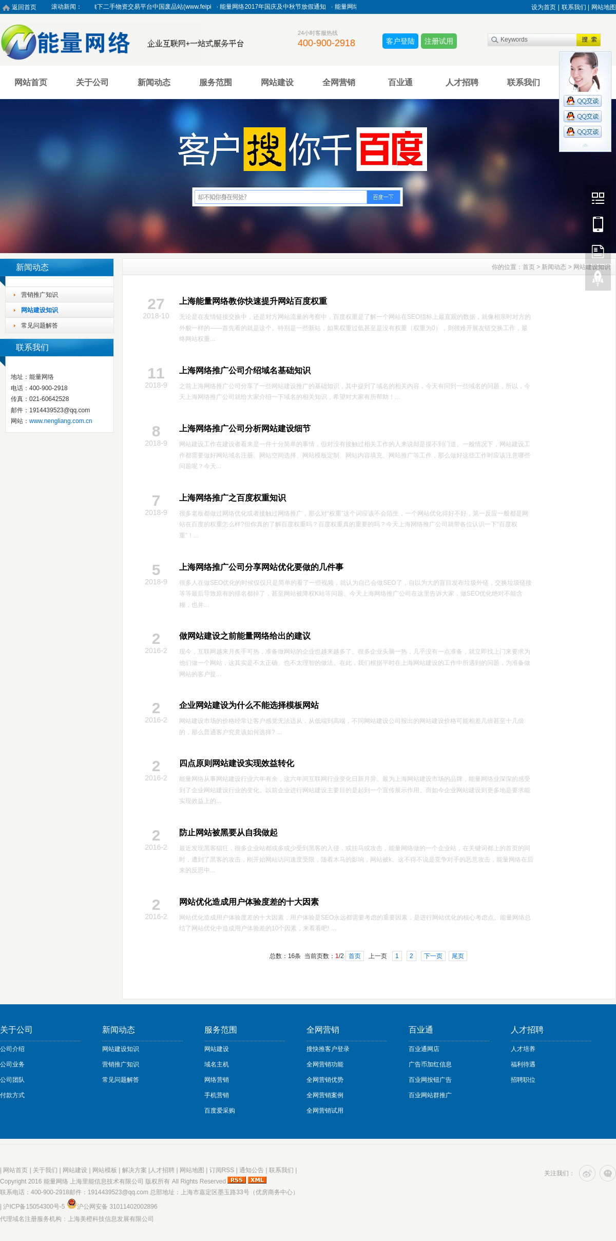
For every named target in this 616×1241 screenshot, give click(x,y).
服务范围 (215, 82)
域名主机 (216, 1064)
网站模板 (104, 1170)
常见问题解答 (39, 325)
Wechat (598, 198)
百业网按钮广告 (430, 1079)
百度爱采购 (219, 1110)
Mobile (598, 224)
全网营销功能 (324, 1064)
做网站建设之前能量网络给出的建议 (245, 636)
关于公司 (92, 82)
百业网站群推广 (430, 1095)
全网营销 (338, 82)
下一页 (433, 956)
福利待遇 (523, 1064)
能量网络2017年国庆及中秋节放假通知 (279, 6)
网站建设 (277, 82)
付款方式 (12, 1095)
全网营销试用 (324, 1110)
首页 (529, 267)
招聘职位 (523, 1079)
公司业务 (12, 1064)
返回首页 (24, 7)
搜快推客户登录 (328, 1049)
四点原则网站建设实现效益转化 (236, 763)
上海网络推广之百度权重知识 (232, 497)
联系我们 (523, 82)
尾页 (458, 956)
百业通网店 (424, 1049)
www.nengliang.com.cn (60, 421)
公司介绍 (12, 1049)
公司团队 (12, 1079)
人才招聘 (462, 82)
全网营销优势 (324, 1079)
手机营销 (216, 1095)
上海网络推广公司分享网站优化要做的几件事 (261, 567)
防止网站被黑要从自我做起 (228, 832)
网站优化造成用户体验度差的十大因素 (249, 902)
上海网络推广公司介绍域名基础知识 (245, 370)
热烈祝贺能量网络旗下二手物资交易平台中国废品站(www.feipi (133, 6)
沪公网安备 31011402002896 (112, 1206)
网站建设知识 (39, 310)
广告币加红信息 (430, 1064)
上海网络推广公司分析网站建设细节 (245, 428)
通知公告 (251, 1170)
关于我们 (45, 1170)
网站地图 (603, 7)
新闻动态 (154, 82)
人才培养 (523, 1049)
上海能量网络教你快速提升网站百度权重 (253, 301)
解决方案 (134, 1170)
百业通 (400, 82)
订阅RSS (222, 1170)
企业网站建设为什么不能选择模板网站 (249, 705)
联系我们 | (575, 7)
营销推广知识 (39, 294)
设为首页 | (545, 7)
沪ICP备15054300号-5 (34, 1206)
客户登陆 (400, 41)
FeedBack (598, 251)
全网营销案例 (324, 1095)
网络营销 (216, 1079)
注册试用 (439, 41)
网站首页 (30, 82)
